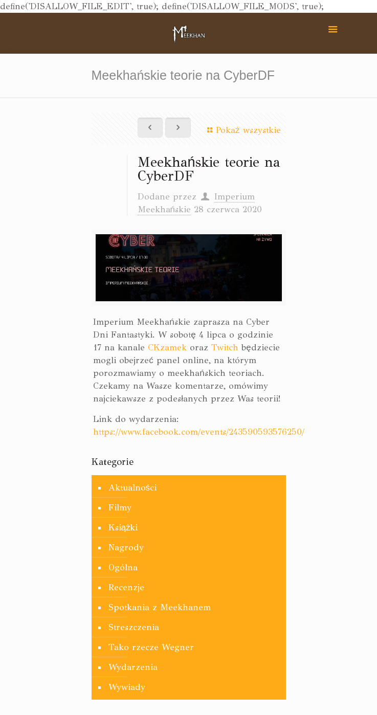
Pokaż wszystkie (242, 130)
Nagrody (126, 547)
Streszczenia (133, 627)
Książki (123, 527)
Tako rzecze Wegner (151, 647)
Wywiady (126, 687)
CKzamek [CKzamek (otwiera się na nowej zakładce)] (167, 347)
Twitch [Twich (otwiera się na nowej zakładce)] (224, 347)
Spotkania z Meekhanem (159, 607)
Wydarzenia (133, 667)
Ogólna (123, 567)
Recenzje (126, 587)
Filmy (119, 507)
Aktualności (132, 487)
